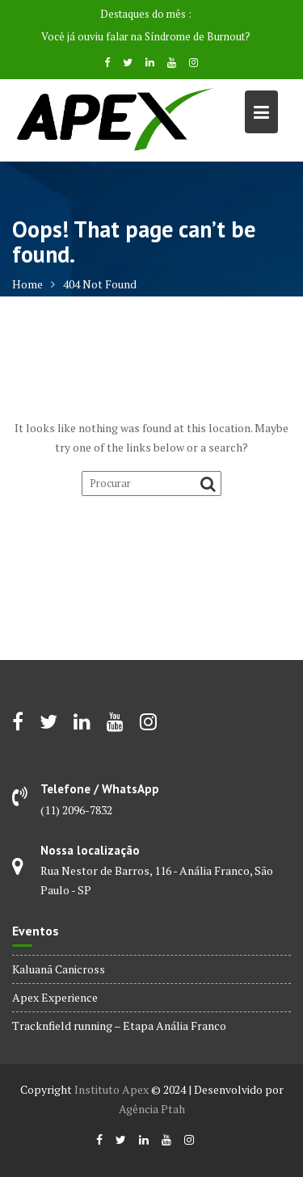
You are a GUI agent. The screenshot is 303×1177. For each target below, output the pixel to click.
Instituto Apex (111, 1089)
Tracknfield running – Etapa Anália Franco (119, 1025)
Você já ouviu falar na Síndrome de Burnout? (145, 36)
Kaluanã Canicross (58, 969)
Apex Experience (55, 997)
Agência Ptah (152, 1108)
